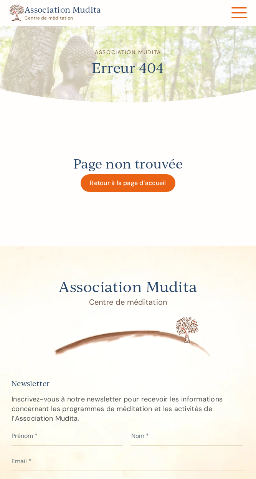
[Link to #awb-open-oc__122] (239, 12)
